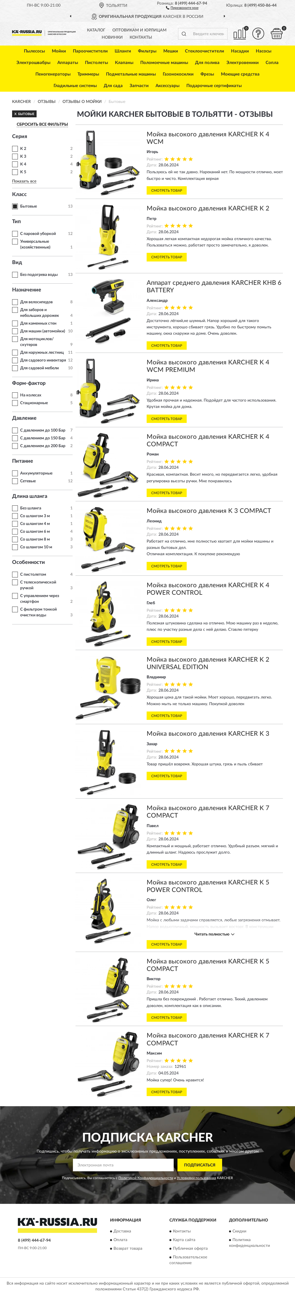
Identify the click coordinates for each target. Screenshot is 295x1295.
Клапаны (124, 63)
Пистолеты (96, 63)
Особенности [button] (28, 562)
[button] (182, 7)
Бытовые (28, 206)
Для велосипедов (36, 302)
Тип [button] (16, 221)
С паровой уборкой (38, 234)
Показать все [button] (24, 181)
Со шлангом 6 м (35, 532)
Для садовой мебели (39, 368)
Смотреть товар (166, 190)
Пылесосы (34, 51)
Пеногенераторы (53, 74)
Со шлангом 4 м (35, 524)
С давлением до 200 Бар (42, 446)
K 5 (23, 172)
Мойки (59, 51)
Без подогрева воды (39, 275)
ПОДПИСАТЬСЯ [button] (199, 1165)
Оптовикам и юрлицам (139, 30)
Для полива (207, 63)
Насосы (263, 51)
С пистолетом (33, 575)
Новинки (112, 37)
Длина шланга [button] (29, 496)
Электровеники (242, 63)
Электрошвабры (33, 63)
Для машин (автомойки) (42, 331)
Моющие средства (240, 74)
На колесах (30, 395)
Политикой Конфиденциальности (145, 1178)
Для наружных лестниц (42, 353)
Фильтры (147, 51)
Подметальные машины (131, 74)
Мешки (170, 51)
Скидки (239, 1231)
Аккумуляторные (36, 473)
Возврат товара (128, 1249)
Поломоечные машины (164, 63)
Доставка (122, 1231)
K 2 (23, 149)
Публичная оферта (190, 1249)
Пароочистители (90, 51)
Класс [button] (19, 194)
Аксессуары (167, 86)
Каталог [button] (96, 30)
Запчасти (139, 86)
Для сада (113, 86)
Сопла (272, 63)
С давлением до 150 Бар (42, 438)
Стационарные (34, 403)
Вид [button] (17, 262)
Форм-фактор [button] (29, 383)
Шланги (123, 51)
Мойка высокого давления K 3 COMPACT (209, 511)
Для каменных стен (38, 323)
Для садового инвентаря (43, 360)
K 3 (23, 157)
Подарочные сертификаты (214, 86)
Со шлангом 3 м (35, 516)
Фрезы (207, 74)
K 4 (23, 164)
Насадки (240, 51)
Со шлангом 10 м (36, 547)
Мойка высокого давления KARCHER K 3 (208, 734)
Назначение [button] (26, 290)
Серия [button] (19, 136)
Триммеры (88, 74)
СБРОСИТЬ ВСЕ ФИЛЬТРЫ (42, 125)
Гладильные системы (75, 86)
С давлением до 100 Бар (42, 430)
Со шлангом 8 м (35, 539)
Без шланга (30, 508)
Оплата (120, 1240)
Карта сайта (184, 1240)
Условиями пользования (196, 1178)
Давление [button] (24, 418)
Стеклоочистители (204, 51)
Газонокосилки (178, 74)
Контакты (141, 37)
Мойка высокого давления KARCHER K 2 (208, 208)
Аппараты (67, 63)
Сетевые (28, 481)
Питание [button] (22, 461)
